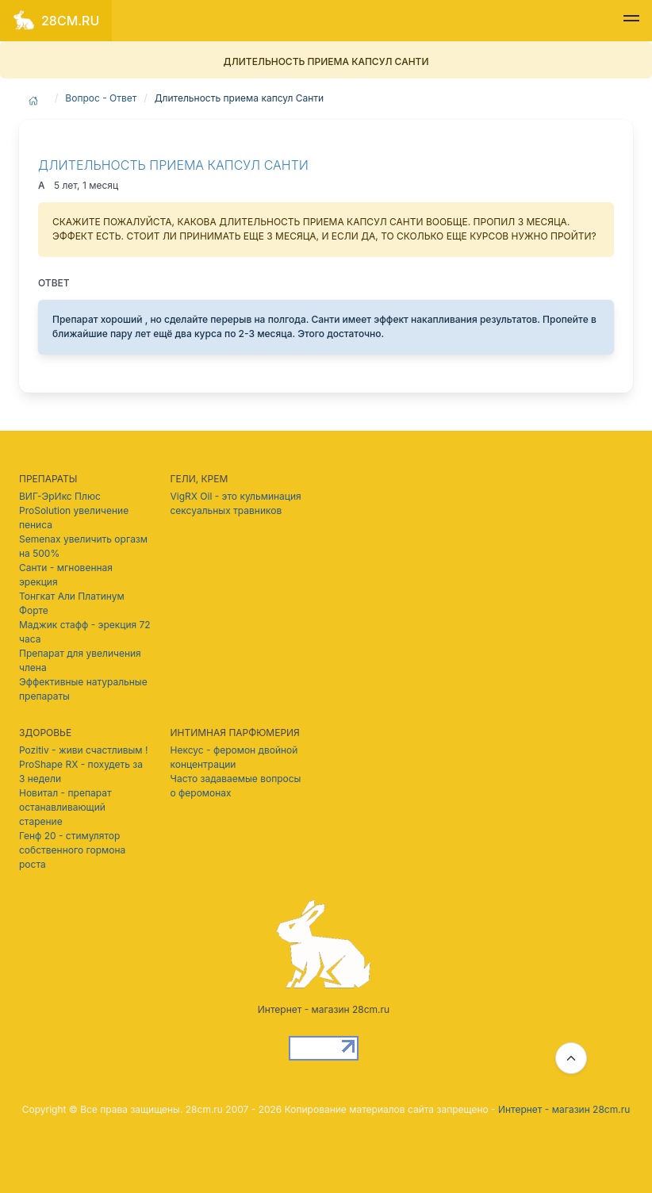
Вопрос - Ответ (100, 98)
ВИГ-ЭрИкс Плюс (60, 496)
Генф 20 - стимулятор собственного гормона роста (72, 850)
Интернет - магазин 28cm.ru (564, 1109)
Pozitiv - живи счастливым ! (83, 750)
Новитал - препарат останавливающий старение (65, 807)
